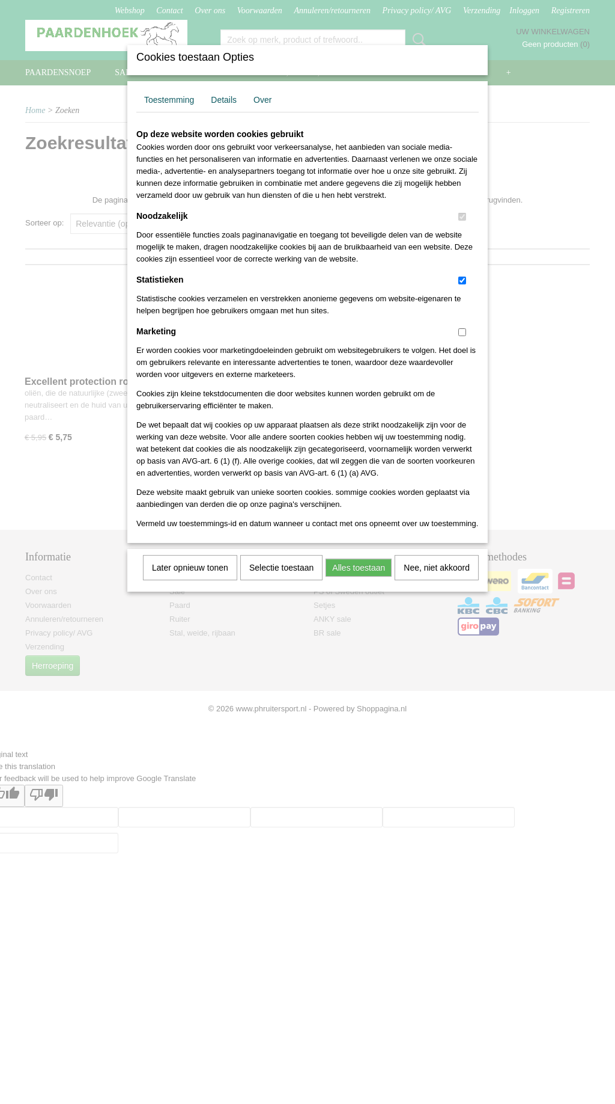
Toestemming (169, 100)
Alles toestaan (358, 567)
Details (224, 100)
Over (262, 100)
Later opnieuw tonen (190, 567)
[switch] (462, 217)
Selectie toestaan (281, 567)
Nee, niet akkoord (437, 567)
